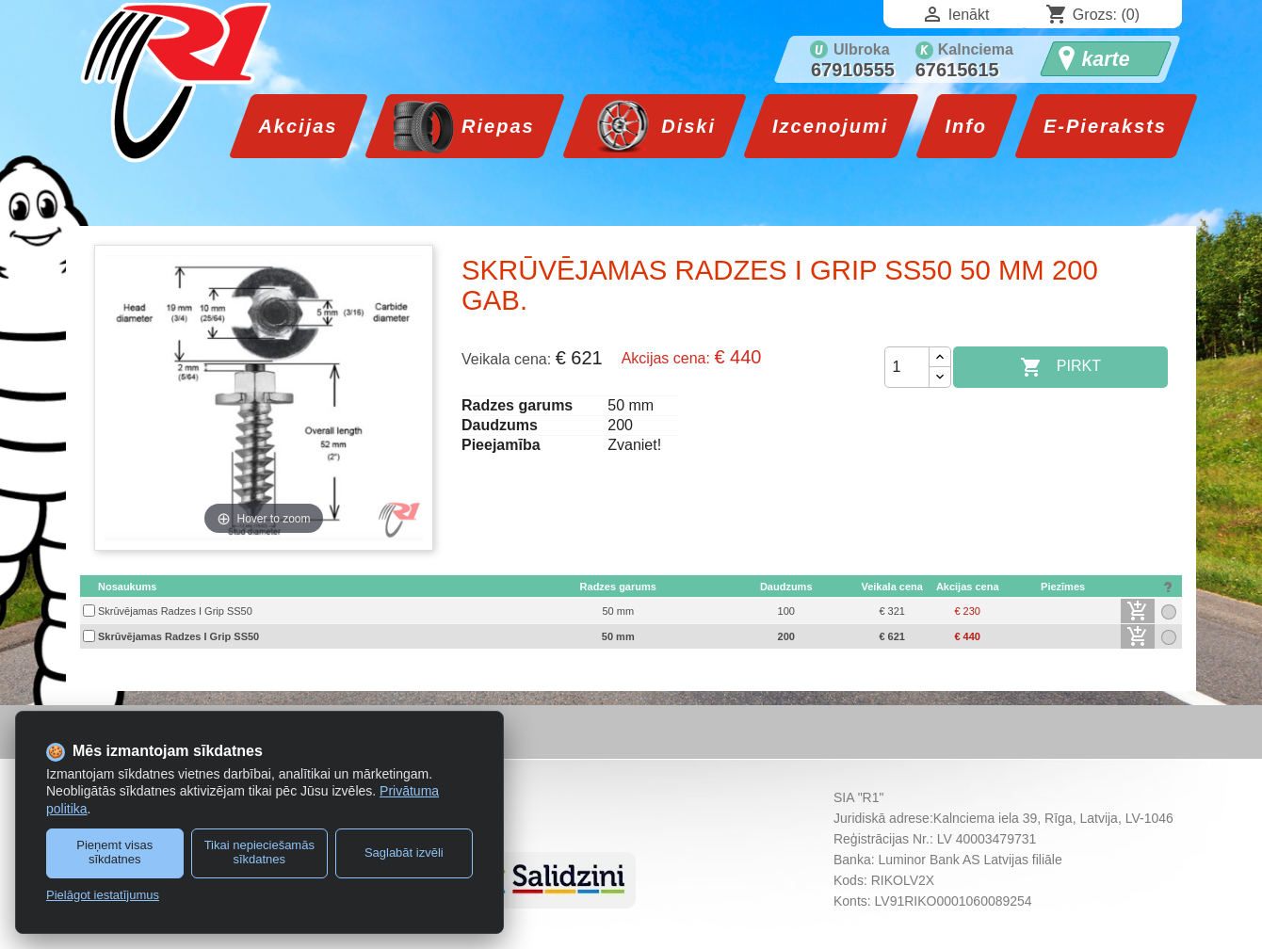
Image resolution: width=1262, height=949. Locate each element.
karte (1106, 59)
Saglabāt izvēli (404, 852)
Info (966, 126)
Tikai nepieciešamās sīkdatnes (259, 852)
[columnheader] (308, 587)
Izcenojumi (830, 126)
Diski (685, 126)
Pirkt (1060, 367)
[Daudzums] (907, 367)
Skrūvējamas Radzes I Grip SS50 (175, 611)
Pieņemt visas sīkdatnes (114, 852)
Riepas (494, 126)
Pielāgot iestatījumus (102, 895)
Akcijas (297, 126)
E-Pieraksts (1105, 126)
